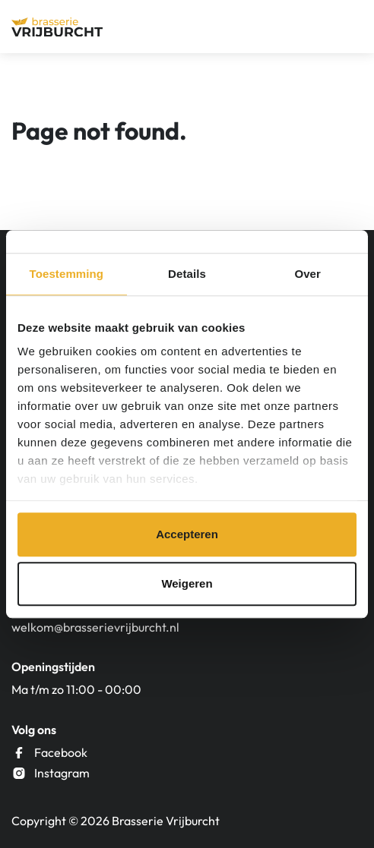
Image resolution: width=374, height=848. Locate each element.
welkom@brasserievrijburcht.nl (95, 627)
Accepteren (187, 534)
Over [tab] (307, 273)
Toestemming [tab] (67, 273)
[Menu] (348, 26)
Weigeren (186, 583)
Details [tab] (187, 273)
